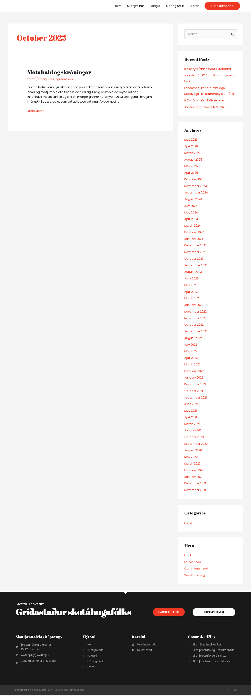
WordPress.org (195, 575)
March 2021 (192, 424)
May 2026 (191, 140)
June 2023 (191, 279)
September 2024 (196, 193)
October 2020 (194, 437)
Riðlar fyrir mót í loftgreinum (204, 101)
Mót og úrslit (175, 6)
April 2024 (191, 219)
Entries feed (193, 562)
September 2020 (196, 444)
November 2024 (195, 186)
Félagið (155, 6)
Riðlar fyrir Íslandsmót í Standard (208, 69)
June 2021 (191, 404)
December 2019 (195, 483)
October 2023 (194, 259)
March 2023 (192, 298)
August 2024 (193, 199)
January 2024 (194, 239)
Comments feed (196, 569)
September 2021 (196, 398)
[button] (222, 6)
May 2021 (190, 411)
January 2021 (193, 430)
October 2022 (194, 325)
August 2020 (193, 450)
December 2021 (195, 384)
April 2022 (191, 358)
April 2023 (191, 292)
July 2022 (190, 345)
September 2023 (196, 265)
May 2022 (190, 351)
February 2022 (194, 371)
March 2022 (192, 364)
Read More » (36, 110)
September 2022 (196, 331)
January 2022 (193, 378)
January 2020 (193, 477)
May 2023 (191, 285)
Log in (188, 555)
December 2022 (195, 312)
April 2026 (191, 146)
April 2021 (190, 417)
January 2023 (193, 305)
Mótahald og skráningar (61, 72)
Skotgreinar (135, 6)
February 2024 (194, 232)
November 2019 (195, 490)
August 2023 (193, 272)
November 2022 (195, 318)
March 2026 (192, 153)
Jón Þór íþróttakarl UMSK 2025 (205, 107)
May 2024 (191, 213)
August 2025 (193, 160)
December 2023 (195, 245)
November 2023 (195, 252)
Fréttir (194, 6)
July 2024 (190, 206)
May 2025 (191, 166)
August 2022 (193, 338)
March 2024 (192, 226)
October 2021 (193, 391)
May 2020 (191, 457)
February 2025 (194, 179)
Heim (117, 6)
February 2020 (194, 470)
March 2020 (192, 464)
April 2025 (191, 173)
